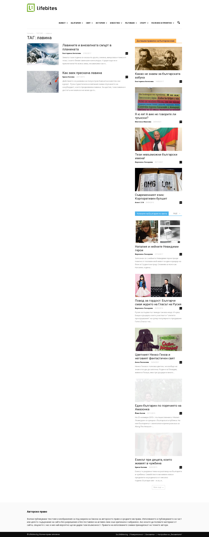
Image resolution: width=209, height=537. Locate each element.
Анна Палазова (142, 362)
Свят (89, 23)
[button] (178, 22)
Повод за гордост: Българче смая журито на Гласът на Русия (158, 302)
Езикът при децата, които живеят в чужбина (153, 461)
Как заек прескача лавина (82, 73)
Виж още (158, 487)
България (77, 23)
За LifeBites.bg (122, 534)
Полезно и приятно (162, 23)
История (101, 23)
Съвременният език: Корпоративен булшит (151, 196)
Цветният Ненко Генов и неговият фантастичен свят (155, 356)
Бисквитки (150, 534)
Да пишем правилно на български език (155, 41)
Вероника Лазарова (144, 162)
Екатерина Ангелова (71, 53)
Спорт (144, 23)
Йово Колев (140, 413)
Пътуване (131, 23)
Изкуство (116, 23)
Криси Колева (68, 77)
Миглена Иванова (143, 122)
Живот (63, 23)
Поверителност (136, 534)
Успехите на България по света (152, 213)
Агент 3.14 (139, 202)
